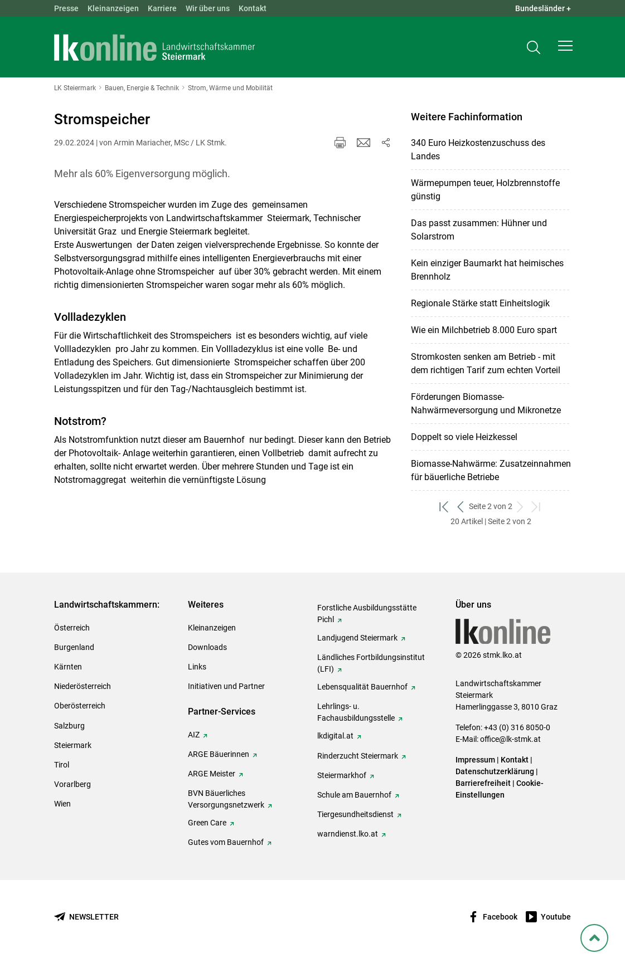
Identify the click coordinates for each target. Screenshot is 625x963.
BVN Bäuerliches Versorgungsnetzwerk (226, 799)
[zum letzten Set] (537, 507)
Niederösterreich (82, 686)
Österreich (72, 627)
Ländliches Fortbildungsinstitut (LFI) (371, 663)
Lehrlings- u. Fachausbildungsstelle (356, 712)
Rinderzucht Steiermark (357, 755)
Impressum (475, 759)
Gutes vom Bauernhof (226, 842)
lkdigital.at (335, 735)
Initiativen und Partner (226, 686)
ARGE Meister (211, 773)
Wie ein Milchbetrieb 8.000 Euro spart (484, 330)
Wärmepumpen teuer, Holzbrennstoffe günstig (485, 190)
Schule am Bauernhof (354, 794)
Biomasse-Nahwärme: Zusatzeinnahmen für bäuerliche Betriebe (491, 470)
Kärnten (68, 666)
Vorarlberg (72, 784)
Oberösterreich (79, 705)
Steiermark (72, 745)
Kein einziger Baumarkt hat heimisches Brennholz (487, 270)
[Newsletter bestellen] (86, 917)
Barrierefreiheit (483, 783)
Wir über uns (208, 8)
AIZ (194, 734)
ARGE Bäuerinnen (218, 754)
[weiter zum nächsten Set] (520, 507)
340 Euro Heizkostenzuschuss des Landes (478, 150)
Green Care (207, 822)
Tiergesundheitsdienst (355, 814)
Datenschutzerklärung (495, 771)
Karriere (162, 8)
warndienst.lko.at (347, 833)
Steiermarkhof (341, 775)
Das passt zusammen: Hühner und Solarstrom (479, 230)
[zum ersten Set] (445, 507)
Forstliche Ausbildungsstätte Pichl (366, 613)
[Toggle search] (533, 48)
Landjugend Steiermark (357, 637)
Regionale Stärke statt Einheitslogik (480, 303)
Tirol (61, 764)
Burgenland (74, 647)
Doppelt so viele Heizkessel (464, 437)
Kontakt (253, 8)
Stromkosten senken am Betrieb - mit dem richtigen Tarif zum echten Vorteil (485, 363)
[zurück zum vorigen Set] (461, 507)
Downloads (207, 647)
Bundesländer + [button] (543, 8)
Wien (62, 803)
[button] (565, 48)
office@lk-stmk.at (510, 739)
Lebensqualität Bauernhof (362, 686)
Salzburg (69, 725)
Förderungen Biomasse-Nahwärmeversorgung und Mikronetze (486, 403)
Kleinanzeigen (113, 8)
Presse (66, 8)
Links (197, 666)
